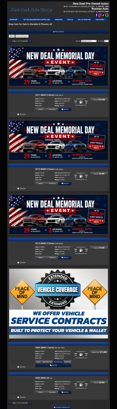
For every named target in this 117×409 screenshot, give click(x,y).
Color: (37, 103)
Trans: (56, 103)
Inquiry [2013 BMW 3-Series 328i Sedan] (40, 183)
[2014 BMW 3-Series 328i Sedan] (21, 251)
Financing (52, 109)
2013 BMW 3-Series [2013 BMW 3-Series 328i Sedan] (49, 169)
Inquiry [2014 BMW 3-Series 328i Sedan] (40, 257)
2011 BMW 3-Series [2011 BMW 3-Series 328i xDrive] (49, 95)
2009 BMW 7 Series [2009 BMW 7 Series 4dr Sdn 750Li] (50, 347)
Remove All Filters (22, 36)
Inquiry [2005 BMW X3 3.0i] (40, 392)
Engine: (57, 101)
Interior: (37, 101)
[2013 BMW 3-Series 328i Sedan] (21, 177)
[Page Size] (106, 41)
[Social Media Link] (100, 15)
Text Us (65, 109)
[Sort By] (89, 41)
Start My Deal (58, 362)
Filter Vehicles (58, 32)
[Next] (30, 41)
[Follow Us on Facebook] (96, 15)
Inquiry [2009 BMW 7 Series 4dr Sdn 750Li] (38, 362)
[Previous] (10, 41)
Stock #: (37, 99)
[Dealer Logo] (30, 9)
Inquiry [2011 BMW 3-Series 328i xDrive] (40, 109)
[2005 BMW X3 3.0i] (21, 386)
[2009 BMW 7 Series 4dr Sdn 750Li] (21, 355)
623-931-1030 (103, 6)
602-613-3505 (103, 11)
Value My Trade (47, 362)
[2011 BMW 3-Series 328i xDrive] (21, 103)
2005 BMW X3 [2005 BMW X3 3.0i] (43, 378)
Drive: (37, 105)
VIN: (56, 99)
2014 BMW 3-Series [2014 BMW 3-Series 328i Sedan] (49, 243)
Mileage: (57, 105)
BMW (12, 36)
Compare (23, 114)
